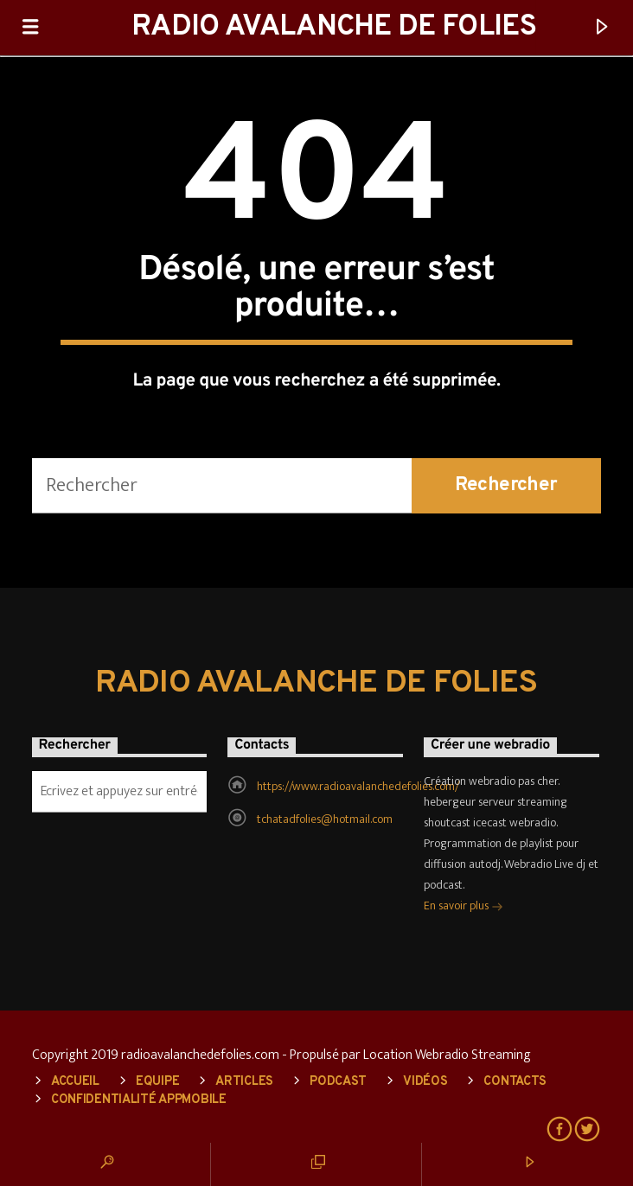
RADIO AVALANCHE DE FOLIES (333, 27)
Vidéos (425, 1082)
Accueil (75, 1082)
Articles (244, 1082)
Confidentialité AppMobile (139, 1100)
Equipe (157, 1082)
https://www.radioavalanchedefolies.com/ (358, 786)
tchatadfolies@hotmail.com (325, 819)
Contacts (515, 1082)
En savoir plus (463, 907)
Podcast (338, 1082)
